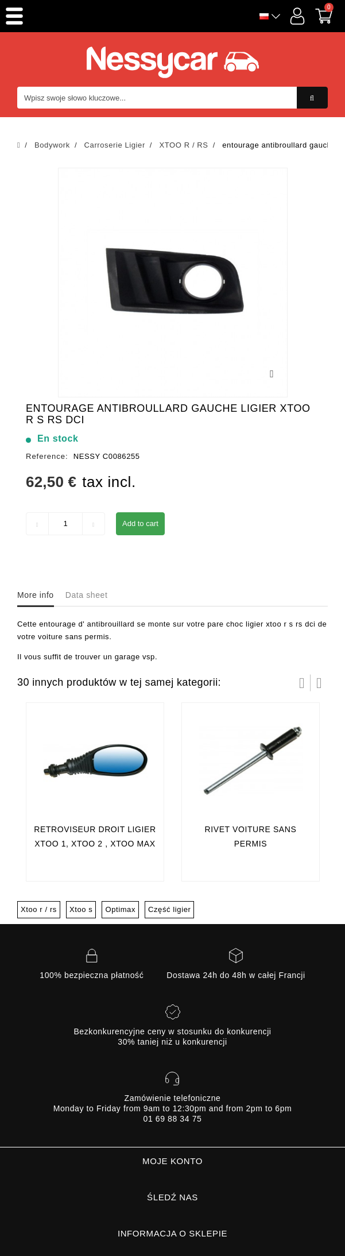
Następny (319, 682)
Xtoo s (80, 909)
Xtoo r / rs (39, 909)
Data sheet (86, 595)
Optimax (120, 909)
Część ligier (169, 909)
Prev (302, 682)
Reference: (47, 456)
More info (35, 595)
